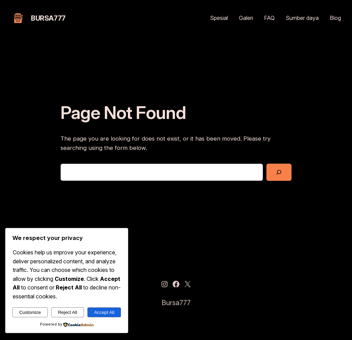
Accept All (104, 312)
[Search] (279, 172)
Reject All (67, 312)
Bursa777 (48, 18)
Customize (30, 312)
